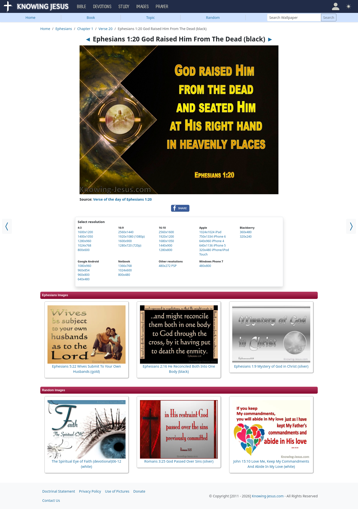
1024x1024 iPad (210, 232)
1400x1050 (85, 236)
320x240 (246, 236)
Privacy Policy (90, 491)
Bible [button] (81, 6)
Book (91, 17)
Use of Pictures (117, 491)
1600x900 (125, 241)
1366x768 (125, 266)
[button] (335, 6)
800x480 (124, 275)
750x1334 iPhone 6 (212, 236)
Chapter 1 (85, 28)
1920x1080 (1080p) (131, 236)
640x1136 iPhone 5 (212, 245)
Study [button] (124, 6)
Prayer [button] (162, 6)
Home (31, 17)
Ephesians (63, 28)
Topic (150, 17)
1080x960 (84, 266)
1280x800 (165, 250)
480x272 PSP (168, 266)
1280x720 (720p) (129, 245)
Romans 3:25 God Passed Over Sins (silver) (178, 461)
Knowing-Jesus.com (268, 496)
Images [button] (142, 6)
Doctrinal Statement (58, 491)
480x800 (205, 266)
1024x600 (125, 270)
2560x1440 (125, 232)
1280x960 (84, 241)
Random (213, 17)
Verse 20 (105, 28)
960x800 (84, 275)
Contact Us (51, 500)
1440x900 (165, 245)
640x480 (84, 279)
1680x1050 (166, 241)
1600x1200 (85, 232)
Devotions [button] (102, 6)
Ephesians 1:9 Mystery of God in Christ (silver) (271, 366)
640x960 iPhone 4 (211, 241)
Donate (139, 491)
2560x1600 (166, 232)
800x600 (84, 250)
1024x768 (84, 245)
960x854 (84, 270)
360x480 (246, 232)
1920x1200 (166, 236)
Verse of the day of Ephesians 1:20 (122, 199)
